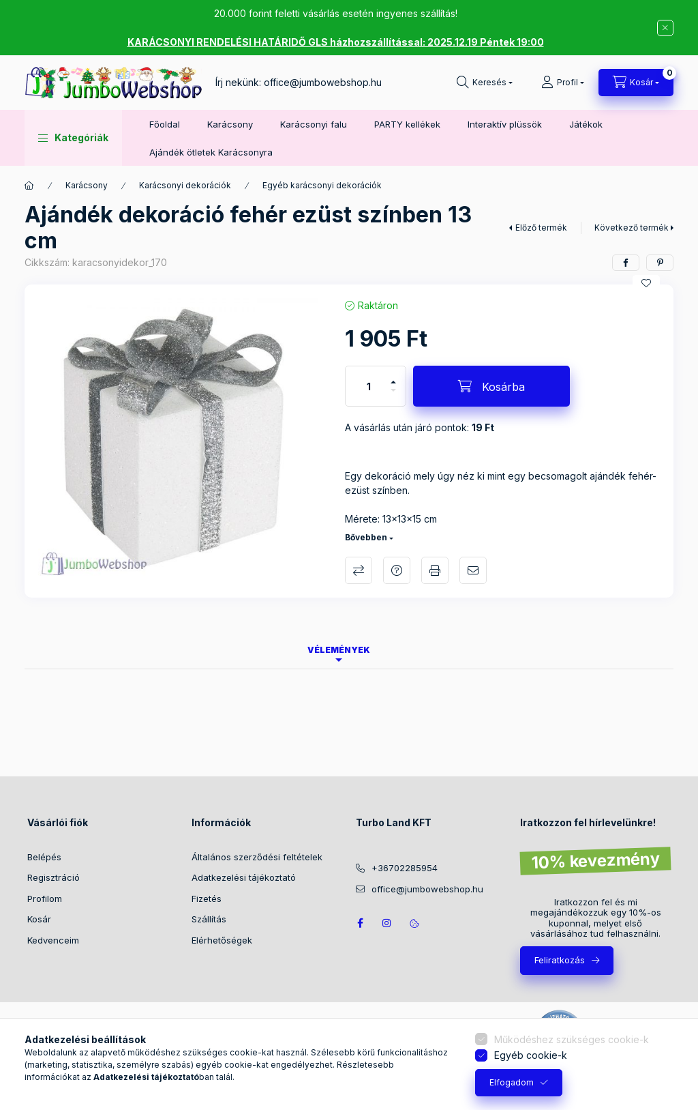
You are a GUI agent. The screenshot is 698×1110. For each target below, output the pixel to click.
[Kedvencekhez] (646, 283)
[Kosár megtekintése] (635, 82)
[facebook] (625, 262)
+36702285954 (404, 867)
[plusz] (393, 376)
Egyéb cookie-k (530, 1055)
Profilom (44, 898)
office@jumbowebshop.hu (323, 82)
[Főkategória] (29, 185)
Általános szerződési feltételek (257, 856)
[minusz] (393, 396)
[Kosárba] (491, 386)
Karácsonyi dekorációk (185, 185)
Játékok (586, 124)
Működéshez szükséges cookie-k (571, 1039)
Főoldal (164, 124)
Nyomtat (435, 570)
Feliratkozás (559, 959)
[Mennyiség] (368, 386)
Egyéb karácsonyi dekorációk (322, 185)
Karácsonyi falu (313, 124)
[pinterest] (659, 262)
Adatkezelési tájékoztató (244, 877)
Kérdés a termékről (396, 570)
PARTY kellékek (407, 124)
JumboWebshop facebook (360, 923)
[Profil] (562, 82)
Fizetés (207, 898)
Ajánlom (473, 570)
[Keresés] (484, 82)
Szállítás (209, 919)
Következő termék (631, 227)
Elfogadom (511, 1082)
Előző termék (541, 227)
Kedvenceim (53, 940)
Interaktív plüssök (505, 124)
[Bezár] (665, 28)
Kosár (39, 919)
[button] (73, 138)
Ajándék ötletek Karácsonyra (211, 152)
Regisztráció (53, 877)
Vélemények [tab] (338, 650)
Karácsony (230, 124)
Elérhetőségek (222, 940)
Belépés (44, 856)
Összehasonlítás (358, 570)
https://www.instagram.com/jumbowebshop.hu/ (387, 923)
